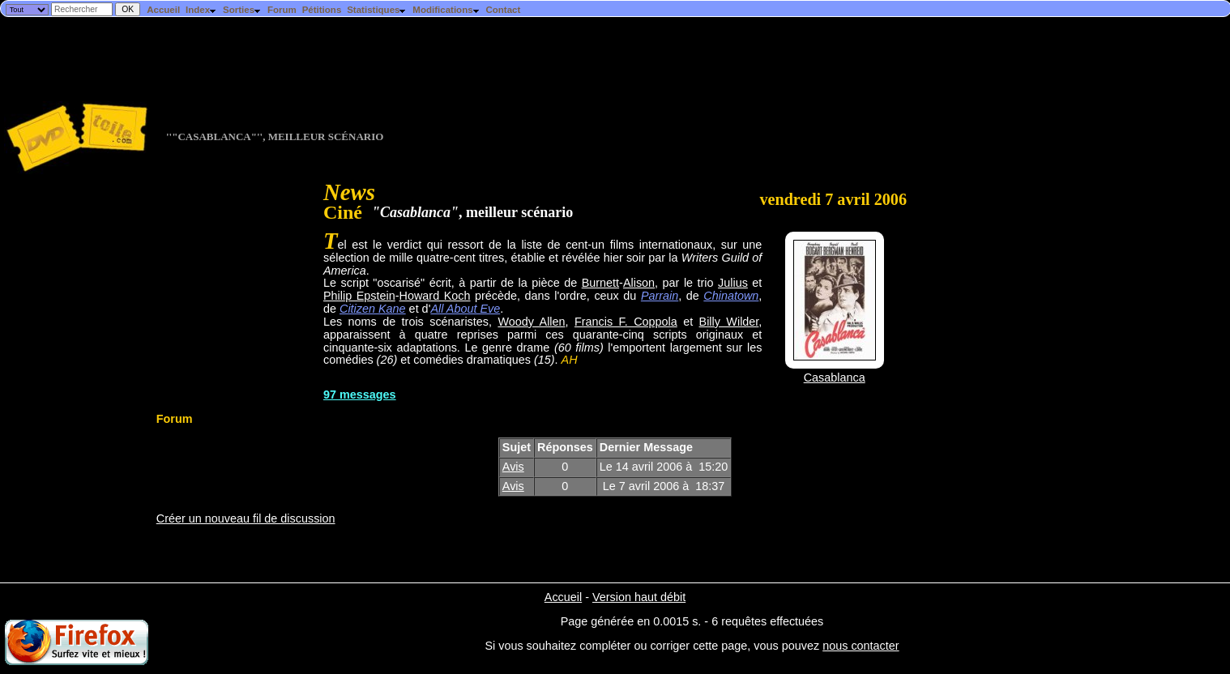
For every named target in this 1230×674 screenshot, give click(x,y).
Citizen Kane (373, 308)
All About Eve (465, 308)
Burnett (600, 282)
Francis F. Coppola (625, 321)
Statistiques (377, 10)
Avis (513, 466)
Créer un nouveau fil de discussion (245, 518)
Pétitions (322, 10)
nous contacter (860, 645)
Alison (639, 282)
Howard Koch (435, 295)
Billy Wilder (729, 321)
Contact (502, 10)
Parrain (659, 295)
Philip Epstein (359, 295)
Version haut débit (638, 597)
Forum (282, 10)
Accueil (163, 10)
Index (201, 10)
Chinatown (730, 295)
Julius (733, 282)
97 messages (359, 394)
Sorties (242, 10)
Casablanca (834, 377)
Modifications (446, 10)
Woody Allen (531, 321)
